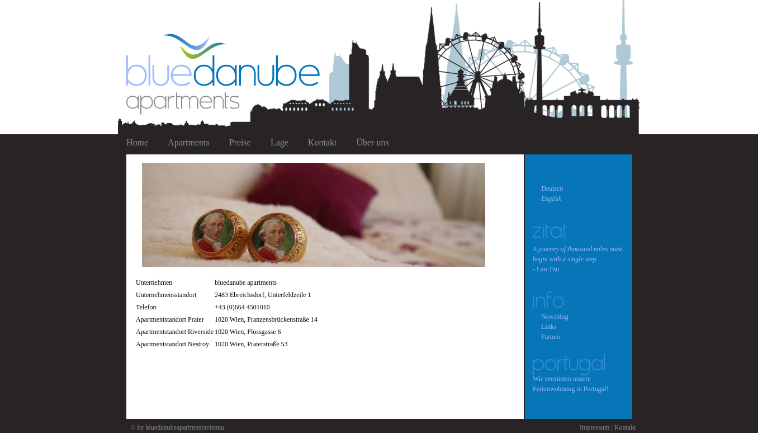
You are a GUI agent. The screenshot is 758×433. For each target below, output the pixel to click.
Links (548, 327)
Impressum (594, 427)
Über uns (372, 142)
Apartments (189, 142)
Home (137, 142)
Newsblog (554, 317)
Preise (240, 142)
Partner (551, 337)
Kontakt (322, 142)
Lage (279, 142)
